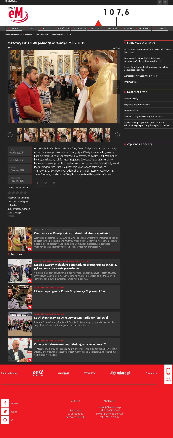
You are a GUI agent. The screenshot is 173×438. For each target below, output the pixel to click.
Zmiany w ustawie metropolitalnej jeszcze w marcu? (70, 344)
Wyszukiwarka (165, 2)
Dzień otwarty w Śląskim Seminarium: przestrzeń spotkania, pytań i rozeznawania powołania (75, 266)
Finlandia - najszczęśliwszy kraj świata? (143, 116)
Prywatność (151, 373)
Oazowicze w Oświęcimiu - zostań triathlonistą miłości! (72, 233)
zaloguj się (11, 216)
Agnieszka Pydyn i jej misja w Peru (140, 76)
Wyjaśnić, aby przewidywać (137, 104)
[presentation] (15, 424)
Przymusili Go (131, 82)
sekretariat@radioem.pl (109, 413)
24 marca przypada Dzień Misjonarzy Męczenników (69, 291)
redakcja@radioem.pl (109, 407)
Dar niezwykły (131, 98)
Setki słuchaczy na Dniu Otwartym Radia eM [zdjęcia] (71, 317)
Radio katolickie (9, 373)
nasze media (11, 1)
